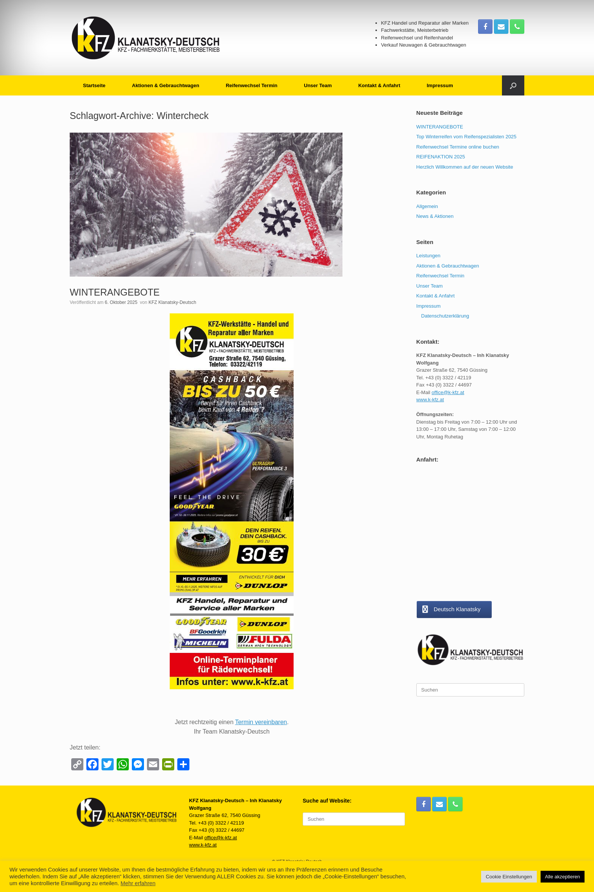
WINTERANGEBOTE (115, 292)
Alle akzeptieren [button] (562, 876)
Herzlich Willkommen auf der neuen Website (464, 167)
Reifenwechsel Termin (251, 85)
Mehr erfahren (137, 883)
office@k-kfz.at (447, 392)
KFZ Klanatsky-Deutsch (172, 302)
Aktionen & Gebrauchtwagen (165, 85)
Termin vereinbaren (261, 722)
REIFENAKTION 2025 (440, 157)
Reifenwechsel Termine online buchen (457, 147)
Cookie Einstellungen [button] (509, 876)
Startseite (94, 85)
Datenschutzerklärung (445, 316)
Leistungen (428, 255)
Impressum (440, 85)
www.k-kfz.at (430, 399)
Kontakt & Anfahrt (379, 85)
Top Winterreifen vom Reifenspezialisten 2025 (466, 136)
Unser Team (317, 85)
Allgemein (427, 206)
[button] (513, 85)
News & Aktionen (434, 216)
